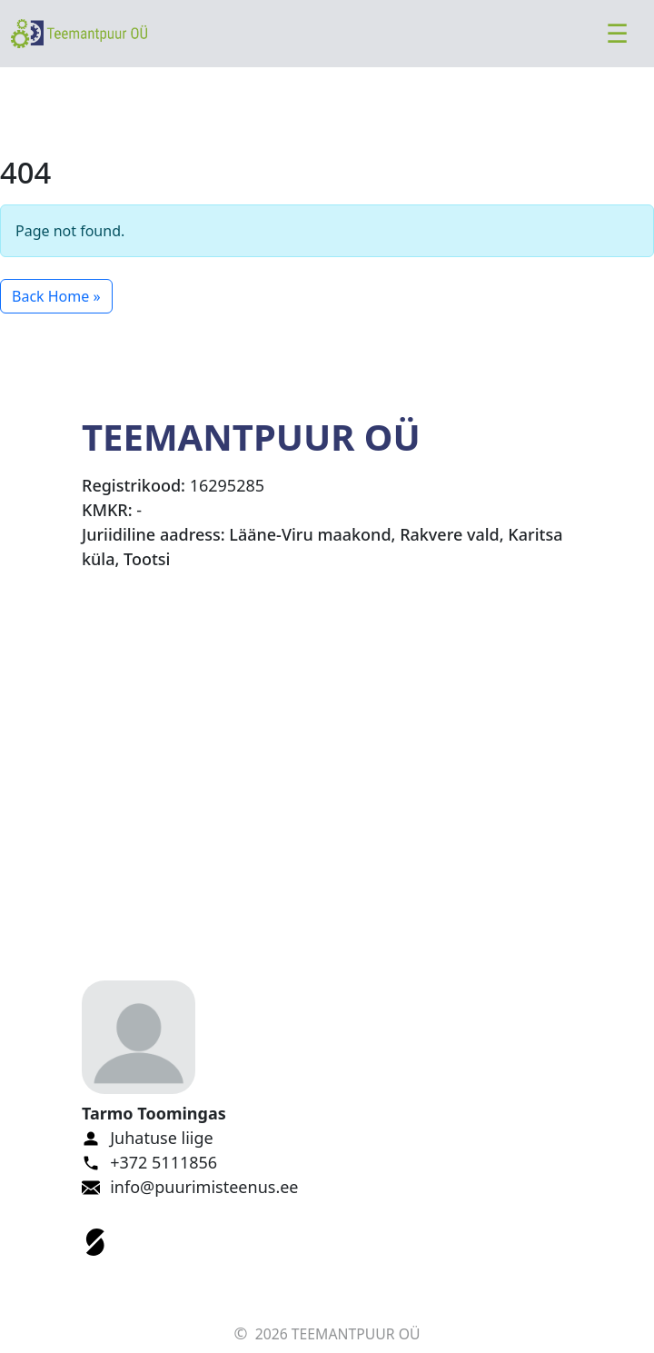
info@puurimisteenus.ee (204, 1187)
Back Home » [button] (56, 296)
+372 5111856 (163, 1162)
